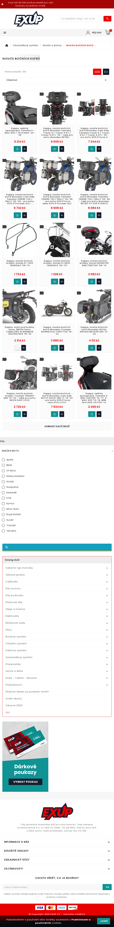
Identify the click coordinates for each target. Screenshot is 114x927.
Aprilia (9, 304)
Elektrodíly (12, 461)
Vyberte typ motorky (19, 413)
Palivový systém (16, 495)
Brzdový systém (16, 481)
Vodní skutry (14, 543)
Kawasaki (11, 337)
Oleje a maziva (15, 454)
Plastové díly (14, 447)
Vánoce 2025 (14, 550)
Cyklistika (12, 426)
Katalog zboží (12, 405)
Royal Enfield (13, 359)
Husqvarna (12, 332)
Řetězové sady (15, 468)
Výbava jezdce (15, 420)
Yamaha (11, 376)
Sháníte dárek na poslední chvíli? (27, 536)
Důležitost (57, 80)
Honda (10, 326)
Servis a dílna (14, 516)
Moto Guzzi (12, 354)
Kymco (10, 348)
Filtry (9, 475)
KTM (8, 343)
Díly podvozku (14, 440)
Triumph (11, 370)
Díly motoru (13, 433)
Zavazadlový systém (19, 502)
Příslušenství (14, 530)
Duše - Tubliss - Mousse (21, 523)
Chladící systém (16, 488)
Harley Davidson (15, 321)
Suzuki (9, 365)
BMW (9, 310)
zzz (8, 557)
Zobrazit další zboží (57, 271)
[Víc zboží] (82, 18)
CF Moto (11, 315)
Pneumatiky (13, 509)
